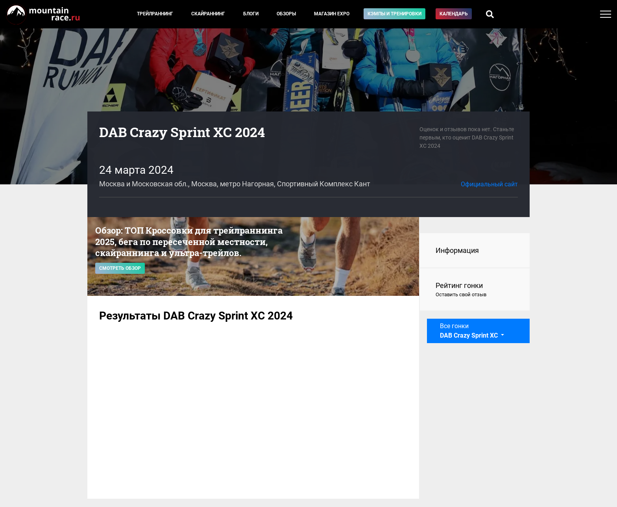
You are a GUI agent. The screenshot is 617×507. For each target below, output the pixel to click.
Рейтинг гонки (475, 290)
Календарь (454, 14)
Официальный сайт (489, 184)
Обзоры (286, 14)
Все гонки (469, 330)
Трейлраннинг (155, 14)
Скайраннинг (208, 14)
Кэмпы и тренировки (394, 14)
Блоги (251, 14)
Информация (457, 250)
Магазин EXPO (331, 14)
